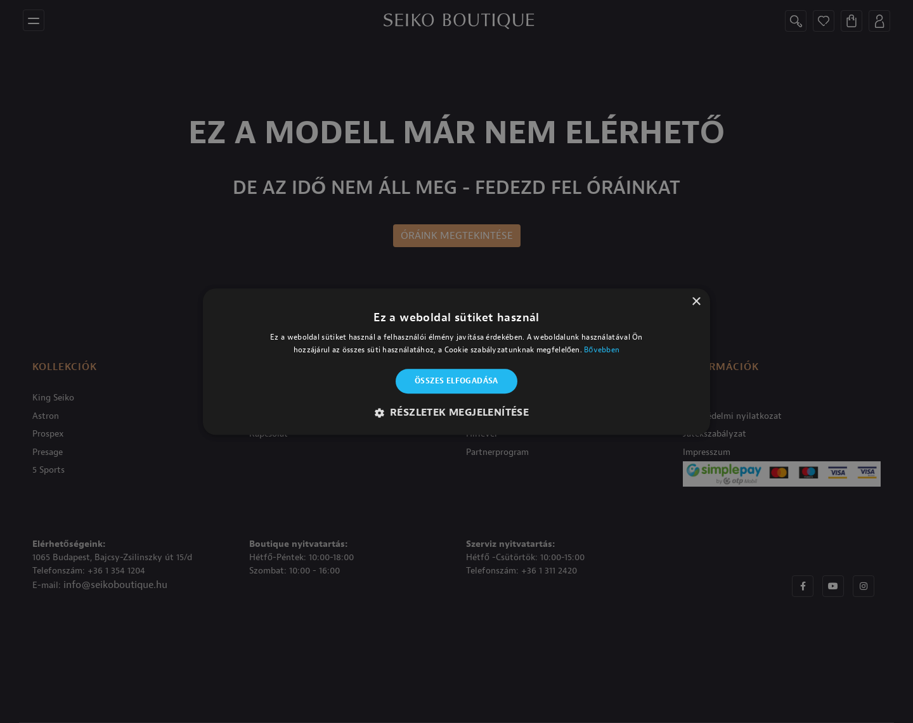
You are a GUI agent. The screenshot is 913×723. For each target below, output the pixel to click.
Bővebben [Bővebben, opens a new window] (601, 350)
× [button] (696, 302)
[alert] (456, 361)
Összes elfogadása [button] (456, 381)
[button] (456, 412)
